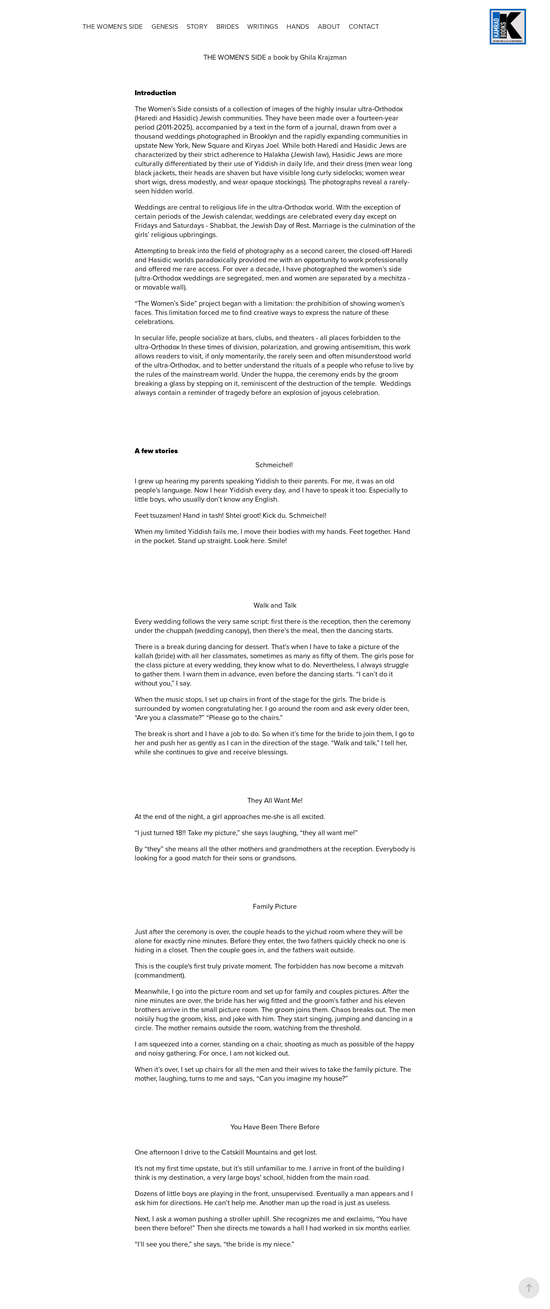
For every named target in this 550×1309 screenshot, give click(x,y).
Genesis (165, 26)
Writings (262, 26)
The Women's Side (112, 26)
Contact (364, 26)
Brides (227, 26)
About (329, 26)
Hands (298, 26)
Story (197, 26)
